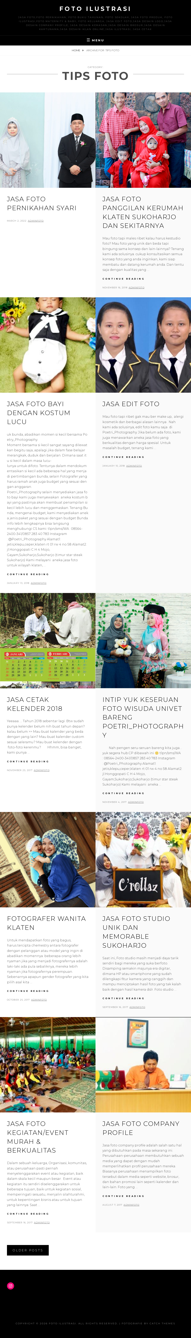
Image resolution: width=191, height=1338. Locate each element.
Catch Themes (162, 1323)
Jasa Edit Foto (131, 404)
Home (76, 50)
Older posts (28, 1250)
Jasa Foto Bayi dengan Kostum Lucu (39, 413)
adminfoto (36, 220)
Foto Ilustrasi (95, 9)
